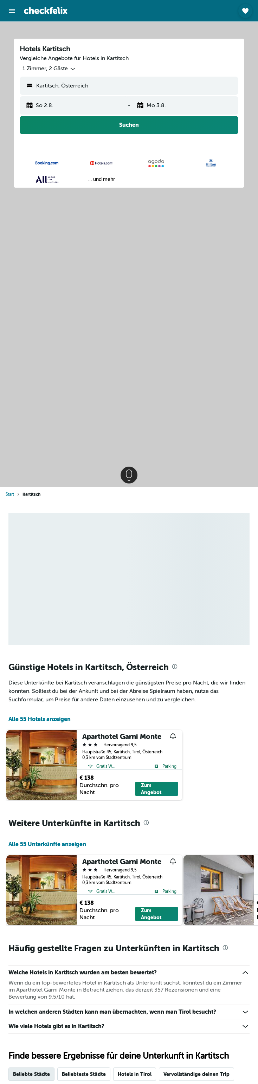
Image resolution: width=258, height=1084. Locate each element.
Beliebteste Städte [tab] (84, 1074)
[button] (12, 11)
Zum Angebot (151, 789)
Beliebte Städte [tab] (31, 1074)
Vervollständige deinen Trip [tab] (196, 1074)
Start (10, 494)
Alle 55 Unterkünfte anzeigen (47, 844)
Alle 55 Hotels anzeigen (39, 719)
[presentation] (175, 666)
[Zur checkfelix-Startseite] (45, 10)
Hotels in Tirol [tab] (134, 1074)
